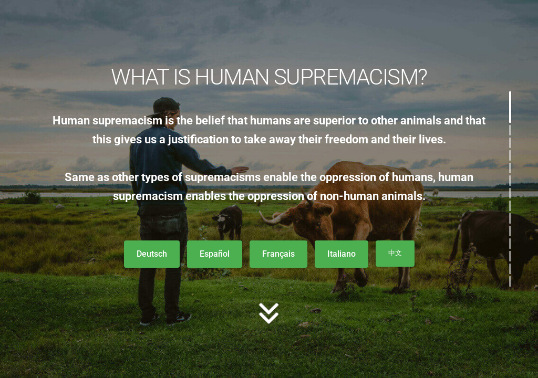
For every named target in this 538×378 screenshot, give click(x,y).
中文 (395, 253)
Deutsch (152, 254)
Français (278, 254)
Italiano (341, 254)
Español (215, 254)
